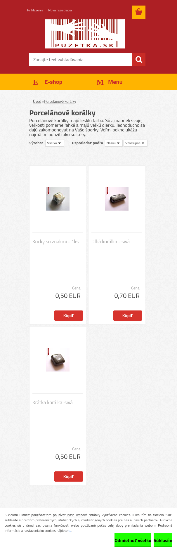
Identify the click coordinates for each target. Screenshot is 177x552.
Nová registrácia (60, 10)
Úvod (37, 101)
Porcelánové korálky (60, 101)
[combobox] (114, 143)
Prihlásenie (35, 10)
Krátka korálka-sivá (52, 402)
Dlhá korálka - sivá (110, 241)
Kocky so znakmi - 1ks (55, 241)
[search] (138, 59)
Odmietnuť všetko (132, 540)
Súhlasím (163, 540)
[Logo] (85, 33)
